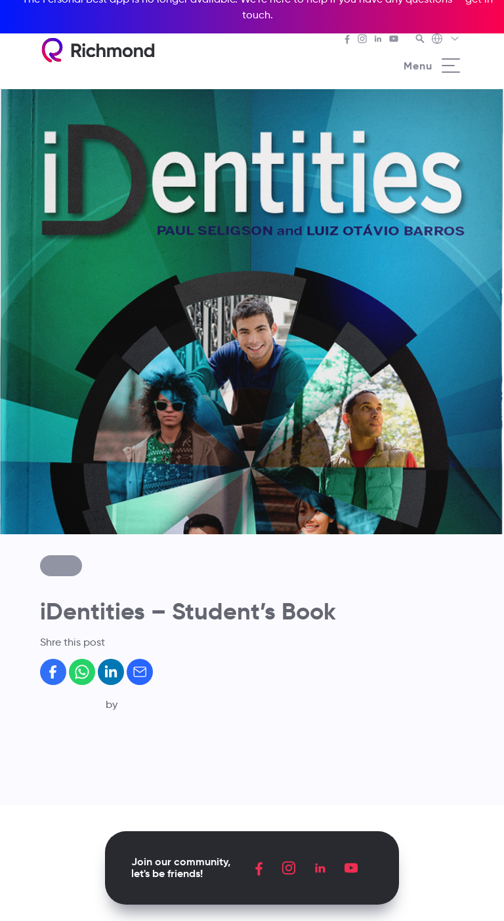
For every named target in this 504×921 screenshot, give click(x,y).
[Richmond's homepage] (98, 50)
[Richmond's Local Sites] (446, 40)
